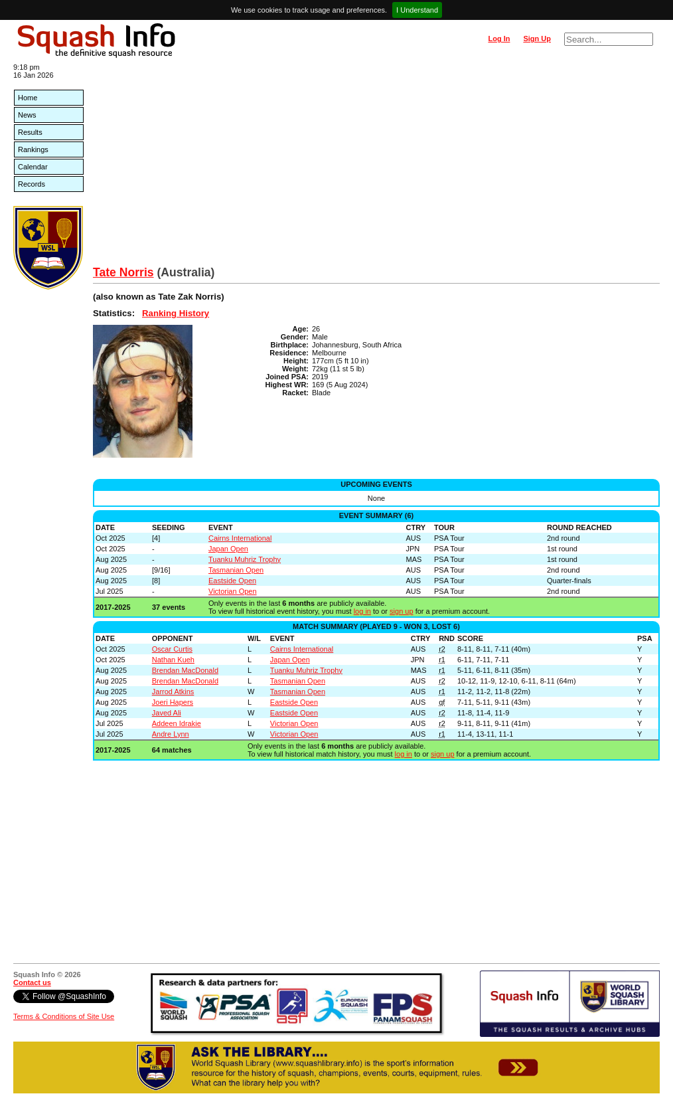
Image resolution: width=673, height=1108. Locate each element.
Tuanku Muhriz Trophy (244, 559)
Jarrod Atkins (173, 691)
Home (27, 98)
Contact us (32, 982)
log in (362, 611)
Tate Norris (123, 272)
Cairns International (239, 538)
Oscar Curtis (172, 649)
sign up (401, 611)
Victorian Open (232, 591)
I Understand (417, 10)
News (27, 115)
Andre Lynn (170, 734)
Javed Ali (166, 713)
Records (31, 184)
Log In (499, 39)
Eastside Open (232, 581)
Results (30, 132)
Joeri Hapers (172, 702)
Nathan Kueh (173, 660)
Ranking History (175, 313)
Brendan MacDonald (185, 670)
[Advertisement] (376, 166)
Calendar (33, 167)
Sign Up (537, 39)
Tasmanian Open (235, 570)
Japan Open (228, 549)
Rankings (33, 149)
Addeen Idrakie (176, 723)
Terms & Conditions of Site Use (63, 1016)
